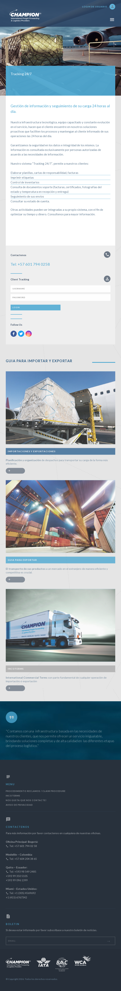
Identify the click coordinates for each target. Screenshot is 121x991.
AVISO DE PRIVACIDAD (19, 812)
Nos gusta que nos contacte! (26, 807)
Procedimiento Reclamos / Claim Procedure (35, 798)
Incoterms (13, 802)
